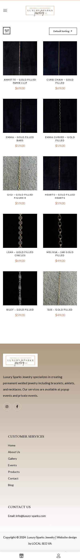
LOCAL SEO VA (42, 543)
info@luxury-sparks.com (31, 516)
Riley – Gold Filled (20, 309)
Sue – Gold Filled (60, 309)
